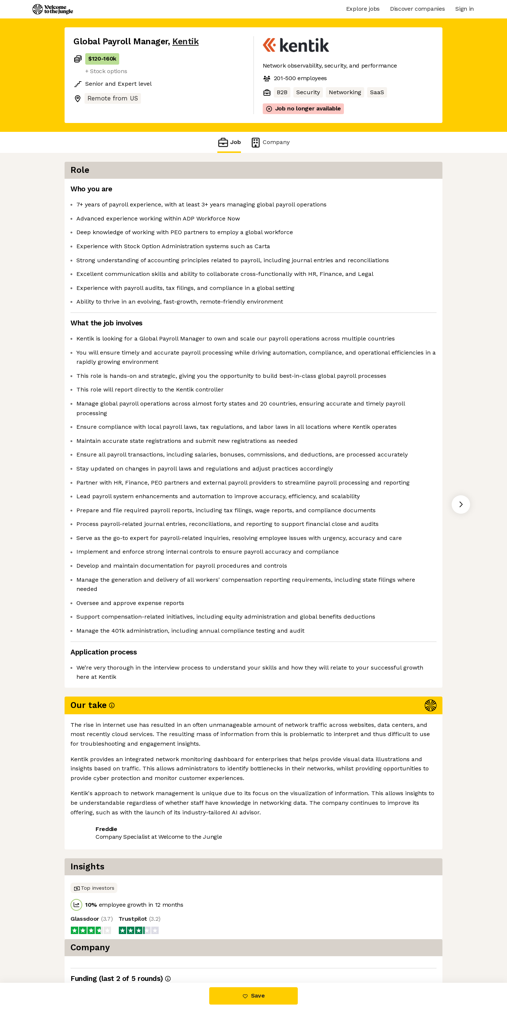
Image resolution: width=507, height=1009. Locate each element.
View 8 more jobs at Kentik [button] (163, 951)
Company (270, 142)
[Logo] (52, 9)
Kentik (185, 42)
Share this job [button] (93, 951)
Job (229, 142)
